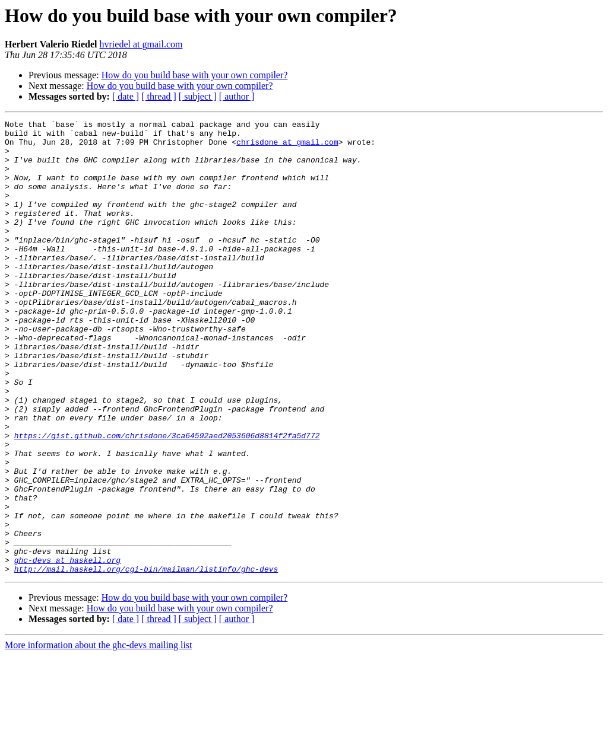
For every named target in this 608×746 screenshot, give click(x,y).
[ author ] (237, 96)
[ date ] (125, 96)
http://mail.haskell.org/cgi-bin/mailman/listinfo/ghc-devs (146, 659)
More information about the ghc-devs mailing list (98, 736)
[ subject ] (198, 96)
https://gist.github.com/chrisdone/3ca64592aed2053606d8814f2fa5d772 (167, 499)
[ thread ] (158, 96)
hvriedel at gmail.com (141, 44)
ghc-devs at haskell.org (67, 648)
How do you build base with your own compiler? (195, 75)
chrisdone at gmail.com (287, 147)
